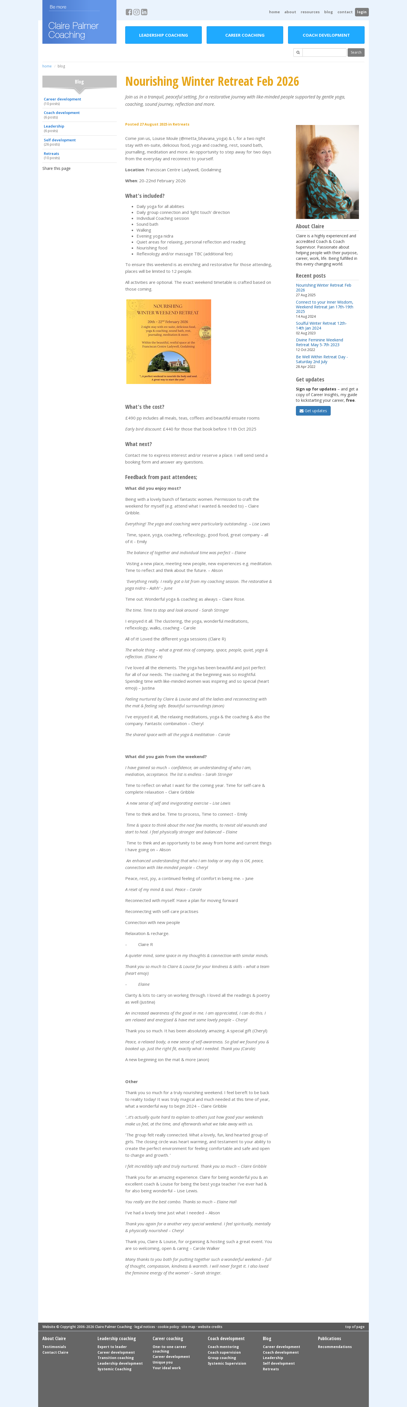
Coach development (326, 35)
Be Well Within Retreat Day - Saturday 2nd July (322, 359)
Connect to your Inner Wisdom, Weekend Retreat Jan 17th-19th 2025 (324, 306)
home (274, 11)
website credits (210, 1326)
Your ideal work (167, 1368)
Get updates (313, 410)
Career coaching (245, 35)
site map (188, 1326)
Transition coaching (116, 1357)
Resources (310, 11)
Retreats (79, 156)
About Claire (54, 1338)
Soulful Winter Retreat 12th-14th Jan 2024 (321, 326)
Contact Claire (55, 1352)
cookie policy (168, 1326)
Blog (328, 11)
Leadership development (120, 1363)
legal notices (145, 1326)
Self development (79, 142)
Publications (329, 1338)
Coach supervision (224, 1352)
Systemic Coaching (114, 1369)
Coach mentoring (223, 1346)
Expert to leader (112, 1346)
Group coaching (222, 1357)
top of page (355, 1326)
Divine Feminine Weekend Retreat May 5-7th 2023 (319, 342)
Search (356, 52)
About (290, 11)
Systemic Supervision (227, 1363)
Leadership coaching (163, 35)
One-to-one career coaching (170, 1349)
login (362, 12)
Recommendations (335, 1346)
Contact (345, 11)
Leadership (79, 128)
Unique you (163, 1362)
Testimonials (54, 1346)
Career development (79, 101)
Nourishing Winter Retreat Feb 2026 (323, 287)
